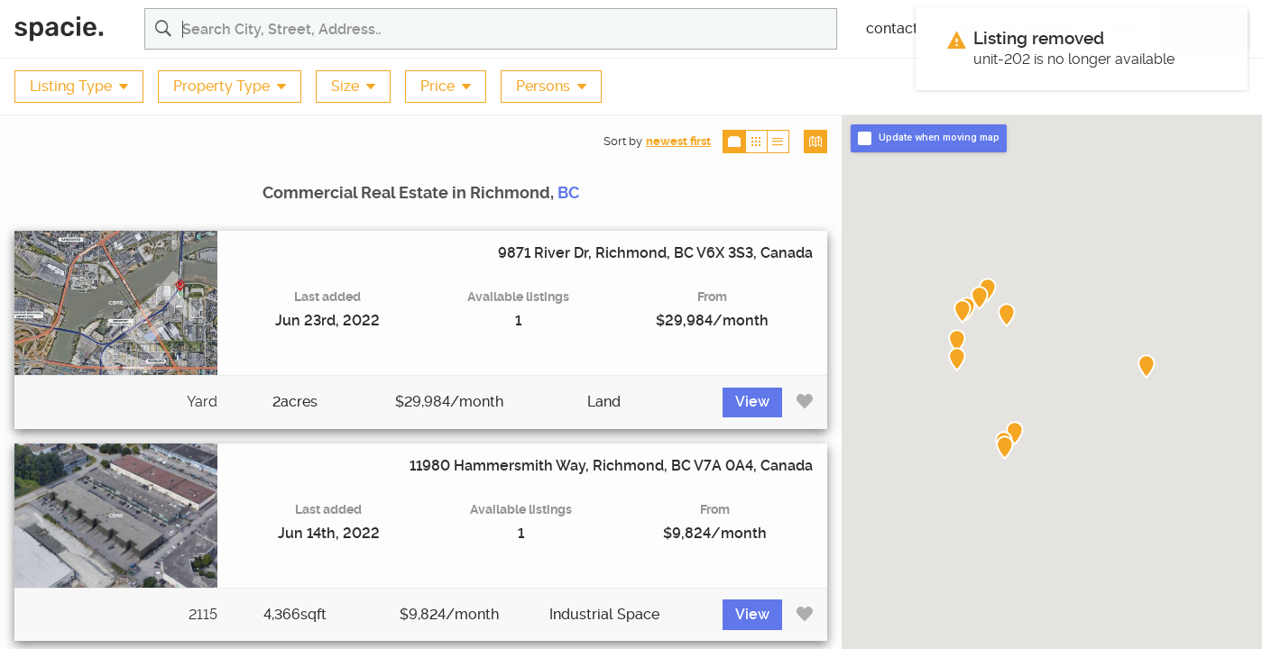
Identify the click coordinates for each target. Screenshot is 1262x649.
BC (568, 193)
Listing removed (1038, 38)
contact (892, 29)
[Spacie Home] (72, 29)
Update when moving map (939, 138)
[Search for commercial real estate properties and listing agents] (509, 29)
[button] (980, 298)
